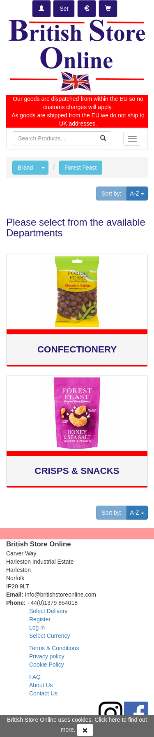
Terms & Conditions (54, 648)
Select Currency (49, 635)
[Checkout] (108, 8)
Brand (25, 167)
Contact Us (43, 693)
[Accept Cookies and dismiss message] (85, 730)
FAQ (35, 677)
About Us (41, 685)
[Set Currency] (86, 8)
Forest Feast (80, 167)
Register (40, 619)
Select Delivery (48, 611)
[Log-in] (41, 8)
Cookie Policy (46, 664)
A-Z (139, 193)
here (114, 719)
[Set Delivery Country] (64, 8)
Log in (37, 627)
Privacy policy (46, 656)
